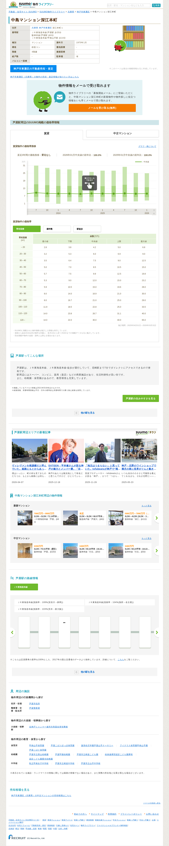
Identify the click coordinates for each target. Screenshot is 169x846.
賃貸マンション (54, 820)
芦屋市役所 (34, 703)
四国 (50, 828)
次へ (156, 632)
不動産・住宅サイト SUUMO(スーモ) (24, 820)
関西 (45, 828)
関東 (22, 828)
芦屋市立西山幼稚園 (39, 754)
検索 (157, 5)
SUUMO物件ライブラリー (52, 12)
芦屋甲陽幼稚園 (62, 754)
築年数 (50, 229)
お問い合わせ (152, 814)
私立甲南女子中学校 (39, 763)
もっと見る (146, 506)
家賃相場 (90, 820)
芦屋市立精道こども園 (87, 754)
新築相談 (51, 825)
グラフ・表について (147, 146)
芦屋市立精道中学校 (65, 763)
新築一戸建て (132, 820)
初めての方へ (80, 814)
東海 (40, 828)
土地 (153, 820)
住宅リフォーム (23, 825)
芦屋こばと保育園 (37, 750)
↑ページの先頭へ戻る (152, 803)
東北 (17, 828)
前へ (12, 632)
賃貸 (44, 820)
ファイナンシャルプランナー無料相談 (112, 825)
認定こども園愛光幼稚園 (41, 759)
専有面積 (20, 229)
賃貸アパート (67, 820)
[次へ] (156, 518)
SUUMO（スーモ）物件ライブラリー (31, 5)
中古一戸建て (144, 820)
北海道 (11, 828)
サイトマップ (97, 814)
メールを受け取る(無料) (102, 107)
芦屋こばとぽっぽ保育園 (63, 745)
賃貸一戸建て (79, 820)
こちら (121, 659)
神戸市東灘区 (83, 12)
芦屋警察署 (34, 708)
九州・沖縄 (62, 828)
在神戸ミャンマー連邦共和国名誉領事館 (48, 727)
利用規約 (112, 814)
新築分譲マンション (103, 820)
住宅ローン (74, 825)
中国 (55, 828)
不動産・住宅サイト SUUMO (23, 12)
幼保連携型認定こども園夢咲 (119, 754)
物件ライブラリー (88, 825)
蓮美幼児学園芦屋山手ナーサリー (97, 745)
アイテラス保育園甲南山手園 (134, 745)
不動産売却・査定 (38, 825)
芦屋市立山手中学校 (90, 763)
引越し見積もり (62, 825)
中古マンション (119, 820)
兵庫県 (71, 12)
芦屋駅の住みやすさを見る (141, 398)
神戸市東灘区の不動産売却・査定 (33, 68)
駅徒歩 (80, 229)
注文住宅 (12, 825)
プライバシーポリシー (131, 814)
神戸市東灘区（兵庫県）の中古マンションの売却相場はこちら (41, 795)
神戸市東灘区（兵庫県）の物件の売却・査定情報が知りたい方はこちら (44, 77)
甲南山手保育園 (36, 745)
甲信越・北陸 (31, 828)
